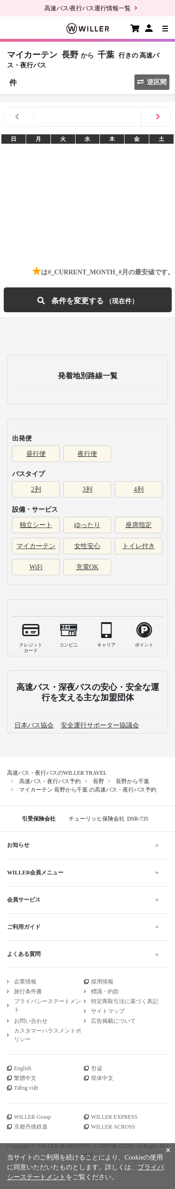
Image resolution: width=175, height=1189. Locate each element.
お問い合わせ (31, 1021)
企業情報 (25, 981)
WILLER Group (32, 1117)
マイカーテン (36, 546)
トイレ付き (138, 546)
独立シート (36, 524)
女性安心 (87, 546)
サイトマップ (108, 1011)
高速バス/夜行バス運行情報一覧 (87, 8)
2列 (36, 489)
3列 (87, 489)
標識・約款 (105, 991)
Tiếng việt (26, 1088)
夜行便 (87, 453)
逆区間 (152, 82)
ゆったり (87, 524)
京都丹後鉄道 (31, 1126)
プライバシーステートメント (47, 1005)
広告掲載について (113, 1021)
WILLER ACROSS (113, 1126)
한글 (96, 1068)
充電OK (87, 567)
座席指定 (139, 524)
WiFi (35, 567)
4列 (139, 489)
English (22, 1068)
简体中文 (102, 1078)
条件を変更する (87, 300)
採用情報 (102, 981)
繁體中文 (25, 1078)
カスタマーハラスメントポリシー (47, 1035)
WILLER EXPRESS (114, 1117)
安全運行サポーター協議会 (100, 725)
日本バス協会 (34, 725)
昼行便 (36, 453)
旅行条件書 (28, 991)
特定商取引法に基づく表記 (124, 1001)
